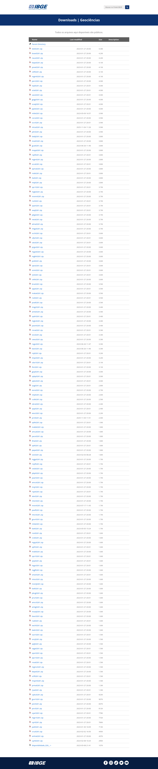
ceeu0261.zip (37, 339)
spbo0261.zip (37, 381)
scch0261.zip (37, 233)
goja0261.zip (37, 371)
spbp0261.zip (37, 376)
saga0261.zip (37, 648)
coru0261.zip (37, 118)
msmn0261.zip (38, 196)
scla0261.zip (37, 90)
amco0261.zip (37, 482)
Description (114, 39)
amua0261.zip (38, 431)
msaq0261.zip (37, 611)
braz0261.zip (37, 284)
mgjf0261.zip (37, 570)
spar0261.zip (37, 205)
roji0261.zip (37, 353)
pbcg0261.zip (37, 593)
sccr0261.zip (37, 122)
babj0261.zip (37, 136)
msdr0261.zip (37, 141)
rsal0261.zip (37, 621)
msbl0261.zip (37, 551)
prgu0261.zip (37, 247)
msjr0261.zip (37, 487)
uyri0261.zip (37, 722)
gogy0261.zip (37, 99)
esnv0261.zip (37, 390)
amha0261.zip (38, 736)
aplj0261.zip (37, 644)
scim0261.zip (37, 270)
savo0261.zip (37, 95)
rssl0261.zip (37, 298)
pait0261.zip (37, 727)
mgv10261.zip (37, 717)
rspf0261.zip (37, 155)
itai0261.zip (36, 178)
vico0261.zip (37, 335)
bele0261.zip (37, 49)
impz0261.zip (37, 358)
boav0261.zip (37, 53)
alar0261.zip (37, 496)
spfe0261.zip (37, 422)
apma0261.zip (38, 168)
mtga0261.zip (37, 228)
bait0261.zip (37, 528)
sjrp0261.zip (37, 561)
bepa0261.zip (37, 671)
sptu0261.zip (37, 265)
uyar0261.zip (37, 713)
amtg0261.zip (37, 607)
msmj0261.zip (37, 584)
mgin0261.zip (37, 159)
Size (100, 39)
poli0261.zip (37, 261)
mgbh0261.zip (38, 256)
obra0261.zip (37, 404)
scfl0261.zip (37, 676)
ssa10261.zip (37, 634)
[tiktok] (116, 764)
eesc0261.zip (37, 413)
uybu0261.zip (37, 694)
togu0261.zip (37, 565)
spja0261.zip (37, 288)
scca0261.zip (37, 164)
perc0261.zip (37, 81)
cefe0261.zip (37, 279)
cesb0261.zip (37, 468)
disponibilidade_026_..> (41, 745)
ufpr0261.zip (37, 238)
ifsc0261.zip (37, 367)
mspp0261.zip (38, 150)
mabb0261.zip (38, 427)
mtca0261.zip (37, 127)
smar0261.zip (37, 574)
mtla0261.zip (37, 524)
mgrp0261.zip (37, 542)
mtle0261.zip (37, 113)
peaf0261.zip (37, 510)
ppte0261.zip (37, 109)
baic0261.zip (37, 348)
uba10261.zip (37, 362)
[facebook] (106, 764)
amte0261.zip (37, 312)
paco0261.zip (37, 436)
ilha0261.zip (37, 441)
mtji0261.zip (37, 182)
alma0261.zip (37, 224)
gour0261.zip (37, 519)
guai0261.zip (37, 145)
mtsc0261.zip (37, 579)
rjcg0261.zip (37, 385)
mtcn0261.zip (37, 514)
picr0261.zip (37, 708)
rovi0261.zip (37, 533)
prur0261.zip (37, 598)
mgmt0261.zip (38, 76)
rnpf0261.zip (37, 464)
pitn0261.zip (37, 132)
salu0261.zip (37, 242)
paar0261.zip (37, 478)
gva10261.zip (37, 699)
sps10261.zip (37, 556)
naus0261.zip (37, 58)
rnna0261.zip (37, 330)
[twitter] (121, 764)
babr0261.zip (37, 630)
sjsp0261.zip (37, 408)
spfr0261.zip (37, 547)
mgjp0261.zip (37, 459)
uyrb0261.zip (37, 741)
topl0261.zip (37, 85)
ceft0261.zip (37, 72)
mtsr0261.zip (37, 501)
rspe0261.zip (37, 491)
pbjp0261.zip (37, 215)
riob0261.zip (37, 173)
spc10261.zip (37, 187)
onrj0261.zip (37, 639)
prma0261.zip (37, 685)
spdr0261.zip (37, 316)
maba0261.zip (38, 293)
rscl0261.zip (37, 201)
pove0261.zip (37, 67)
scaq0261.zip (37, 104)
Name (34, 39)
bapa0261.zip (37, 62)
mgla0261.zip (37, 192)
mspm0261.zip (38, 681)
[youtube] (127, 764)
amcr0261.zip (37, 602)
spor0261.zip (37, 653)
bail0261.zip (37, 588)
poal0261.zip (37, 302)
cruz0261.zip (37, 731)
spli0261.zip (37, 445)
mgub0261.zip (38, 252)
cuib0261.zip (37, 399)
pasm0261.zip (37, 325)
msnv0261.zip (37, 505)
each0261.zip (37, 625)
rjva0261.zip (37, 690)
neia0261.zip (37, 219)
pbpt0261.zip (37, 473)
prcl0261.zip (37, 418)
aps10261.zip (37, 658)
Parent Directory (39, 44)
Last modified (76, 39)
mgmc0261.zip (38, 667)
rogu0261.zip (37, 344)
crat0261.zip (37, 538)
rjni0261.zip (37, 275)
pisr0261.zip (37, 704)
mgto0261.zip (37, 321)
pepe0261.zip (37, 450)
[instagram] (111, 764)
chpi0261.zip (37, 395)
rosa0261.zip (37, 662)
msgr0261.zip (37, 307)
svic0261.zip (37, 455)
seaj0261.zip (37, 210)
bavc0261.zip (37, 616)
